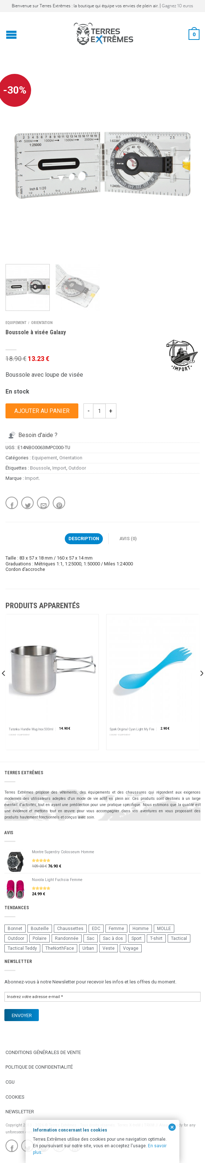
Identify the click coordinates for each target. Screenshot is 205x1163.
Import (59, 468)
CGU (10, 1082)
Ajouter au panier (42, 410)
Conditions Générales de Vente (43, 1052)
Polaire (39, 938)
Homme (141, 928)
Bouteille (40, 928)
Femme (116, 928)
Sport (136, 938)
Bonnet (15, 928)
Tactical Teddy (22, 948)
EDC (96, 928)
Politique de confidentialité (39, 1067)
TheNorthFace (59, 948)
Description (83, 538)
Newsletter (19, 1111)
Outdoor (77, 468)
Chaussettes (70, 928)
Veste (108, 948)
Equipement (15, 323)
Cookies (15, 1097)
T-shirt (156, 938)
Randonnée (66, 938)
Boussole (40, 468)
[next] (201, 688)
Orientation (42, 323)
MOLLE (164, 928)
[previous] (4, 688)
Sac (90, 938)
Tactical (179, 938)
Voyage (130, 948)
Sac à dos (113, 938)
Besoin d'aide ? (32, 435)
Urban (88, 948)
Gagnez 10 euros (177, 5)
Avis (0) (128, 538)
